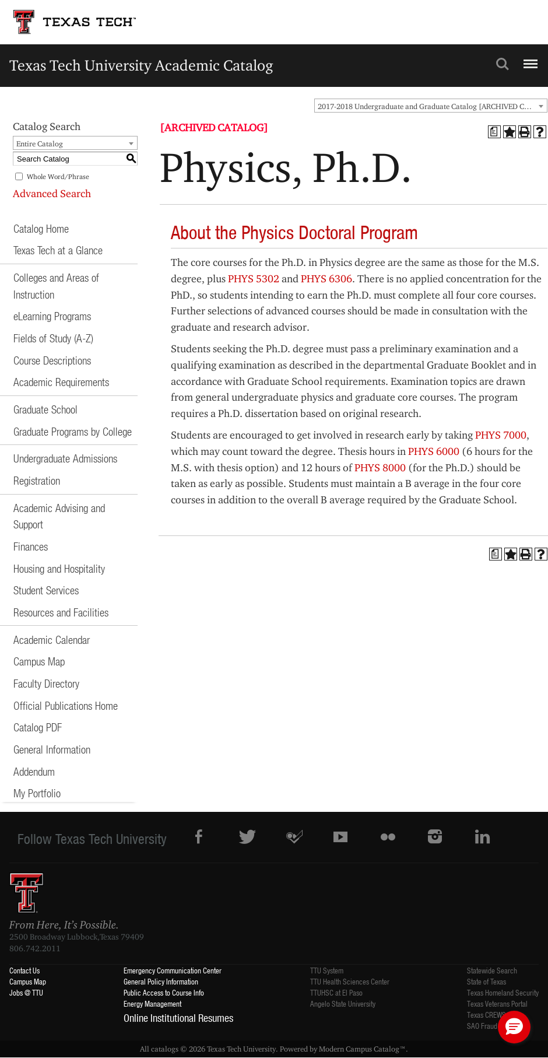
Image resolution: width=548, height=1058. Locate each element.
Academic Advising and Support (59, 516)
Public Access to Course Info (164, 992)
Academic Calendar (51, 639)
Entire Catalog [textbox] (39, 143)
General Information (51, 749)
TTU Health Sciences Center (349, 981)
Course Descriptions (52, 360)
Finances (30, 546)
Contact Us (24, 970)
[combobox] (430, 106)
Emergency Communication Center (173, 970)
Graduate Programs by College (72, 431)
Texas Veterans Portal (497, 1003)
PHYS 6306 (326, 278)
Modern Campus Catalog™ (362, 1048)
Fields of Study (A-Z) (53, 338)
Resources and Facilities (60, 612)
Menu (529, 59)
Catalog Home (41, 228)
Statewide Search (492, 970)
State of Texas (486, 981)
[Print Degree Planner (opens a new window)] (494, 131)
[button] (514, 1027)
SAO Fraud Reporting (496, 1026)
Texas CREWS (486, 1015)
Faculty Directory (46, 683)
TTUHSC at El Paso (336, 992)
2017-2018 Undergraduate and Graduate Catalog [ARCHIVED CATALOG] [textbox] (432, 106)
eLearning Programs (52, 316)
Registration (36, 480)
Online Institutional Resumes (178, 1017)
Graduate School (45, 409)
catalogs (164, 1048)
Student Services (46, 590)
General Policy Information (161, 981)
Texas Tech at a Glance (58, 250)
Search (502, 64)
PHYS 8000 (380, 467)
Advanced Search (52, 193)
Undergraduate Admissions (65, 458)
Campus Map (39, 661)
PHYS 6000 (433, 451)
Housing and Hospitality (59, 568)
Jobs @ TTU (26, 992)
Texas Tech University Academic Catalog (141, 65)
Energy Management (152, 1003)
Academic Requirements (61, 381)
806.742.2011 (35, 948)
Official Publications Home (65, 705)
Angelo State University (342, 1003)
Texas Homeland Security (503, 992)
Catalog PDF (37, 727)
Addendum (34, 771)
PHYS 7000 (500, 435)
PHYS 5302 (253, 278)
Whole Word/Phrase (58, 176)
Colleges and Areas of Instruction (56, 286)
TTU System (326, 970)
